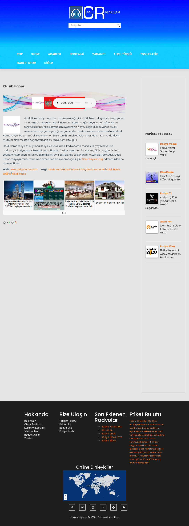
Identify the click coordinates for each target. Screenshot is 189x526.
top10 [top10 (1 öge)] (136, 459)
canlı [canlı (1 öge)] (160, 431)
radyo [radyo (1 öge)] (159, 452)
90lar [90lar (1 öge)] (154, 421)
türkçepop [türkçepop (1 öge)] (156, 459)
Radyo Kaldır (66, 431)
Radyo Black (109, 440)
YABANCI (98, 54)
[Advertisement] (94, 40)
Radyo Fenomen (111, 426)
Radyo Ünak (109, 433)
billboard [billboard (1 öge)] (147, 431)
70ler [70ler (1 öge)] (139, 421)
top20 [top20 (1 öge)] (142, 459)
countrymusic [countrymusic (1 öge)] (136, 438)
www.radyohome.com (23, 169)
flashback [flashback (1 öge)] (145, 442)
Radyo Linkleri (32, 434)
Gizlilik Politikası (33, 424)
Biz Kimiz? (30, 421)
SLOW (35, 54)
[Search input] (93, 25)
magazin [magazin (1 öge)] (134, 449)
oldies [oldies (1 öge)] (161, 449)
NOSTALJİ (77, 54)
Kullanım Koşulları (34, 428)
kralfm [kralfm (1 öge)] (154, 445)
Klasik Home (13, 86)
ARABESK (54, 54)
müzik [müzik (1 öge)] (141, 449)
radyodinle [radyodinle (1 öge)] (145, 456)
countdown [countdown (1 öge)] (159, 435)
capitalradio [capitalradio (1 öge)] (148, 435)
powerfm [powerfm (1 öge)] (152, 452)
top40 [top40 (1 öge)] (148, 459)
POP (20, 54)
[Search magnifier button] (118, 25)
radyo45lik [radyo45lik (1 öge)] (134, 456)
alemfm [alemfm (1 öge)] (133, 428)
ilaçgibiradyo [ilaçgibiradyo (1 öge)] (136, 445)
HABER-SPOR (26, 63)
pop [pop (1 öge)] (145, 452)
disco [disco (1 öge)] (152, 438)
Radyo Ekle (65, 428)
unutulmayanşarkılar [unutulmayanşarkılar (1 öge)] (139, 463)
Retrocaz (107, 430)
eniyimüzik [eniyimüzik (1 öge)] (135, 442)
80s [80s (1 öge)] (149, 421)
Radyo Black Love (112, 437)
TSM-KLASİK (149, 54)
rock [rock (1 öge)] (159, 456)
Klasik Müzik (19, 174)
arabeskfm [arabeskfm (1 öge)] (155, 428)
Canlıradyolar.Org (92, 159)
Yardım (28, 438)
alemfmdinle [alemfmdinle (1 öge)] (143, 428)
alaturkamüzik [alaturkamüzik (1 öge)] (157, 424)
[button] (62, 213)
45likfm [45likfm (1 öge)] (133, 421)
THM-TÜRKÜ (123, 54)
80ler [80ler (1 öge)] (144, 421)
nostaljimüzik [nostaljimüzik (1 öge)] (151, 449)
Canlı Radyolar (78, 517)
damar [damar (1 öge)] (146, 438)
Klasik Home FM (95, 169)
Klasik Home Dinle (74, 169)
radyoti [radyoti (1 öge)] (153, 456)
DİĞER (48, 63)
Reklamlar (65, 424)
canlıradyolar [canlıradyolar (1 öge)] (136, 435)
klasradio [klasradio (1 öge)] (146, 445)
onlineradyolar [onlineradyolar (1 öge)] (136, 452)
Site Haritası (31, 431)
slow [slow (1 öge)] (132, 459)
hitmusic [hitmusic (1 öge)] (154, 442)
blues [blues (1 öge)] (154, 431)
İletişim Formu (68, 421)
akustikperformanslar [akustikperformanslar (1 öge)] (140, 424)
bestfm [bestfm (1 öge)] (139, 431)
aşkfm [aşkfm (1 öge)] (132, 431)
